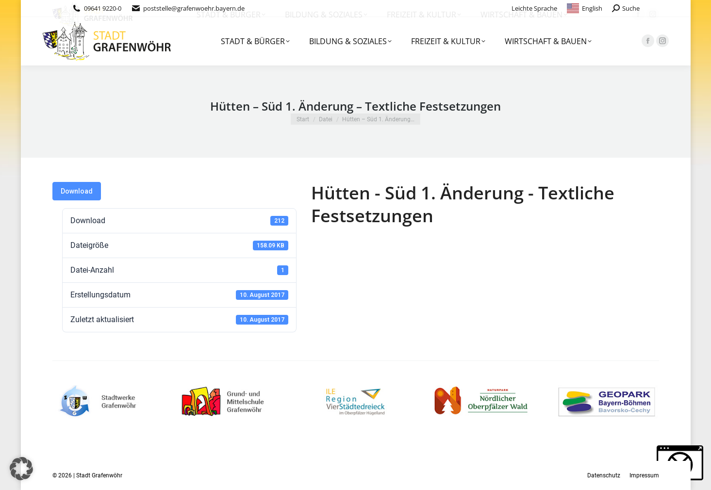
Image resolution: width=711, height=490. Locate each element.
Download (77, 191)
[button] (21, 468)
